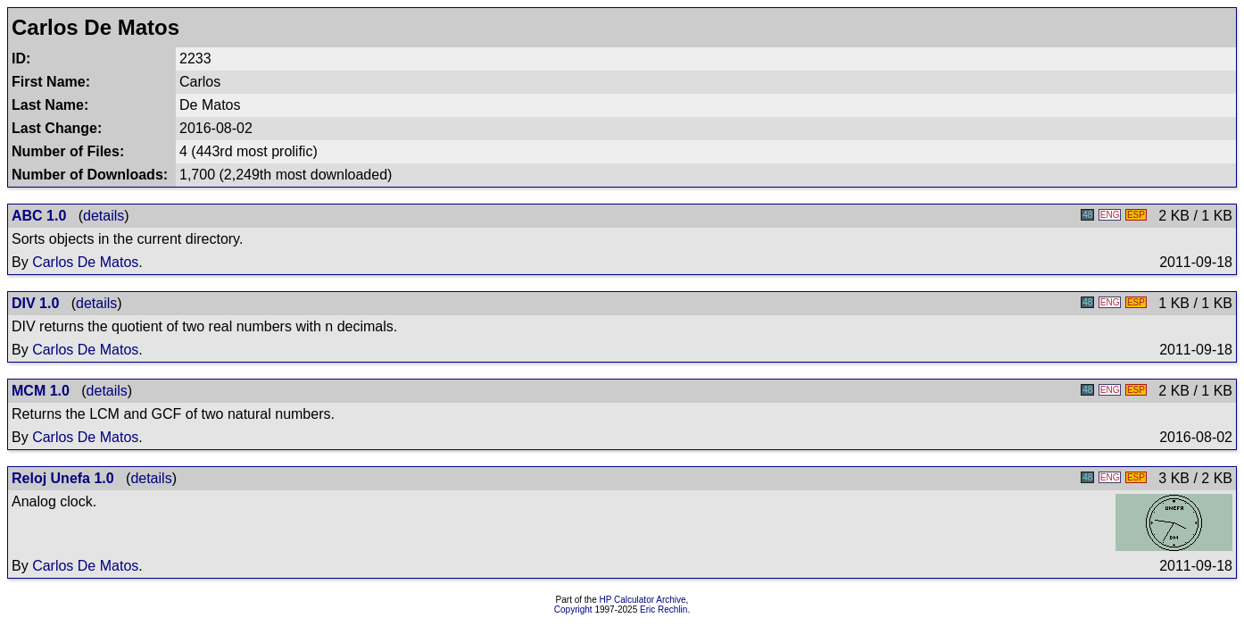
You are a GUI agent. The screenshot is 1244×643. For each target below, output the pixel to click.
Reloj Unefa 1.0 (63, 478)
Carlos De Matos (85, 262)
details (103, 215)
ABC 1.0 (39, 215)
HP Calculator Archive (643, 600)
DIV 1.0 (35, 303)
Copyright (573, 609)
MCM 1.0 (41, 390)
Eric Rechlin (663, 609)
